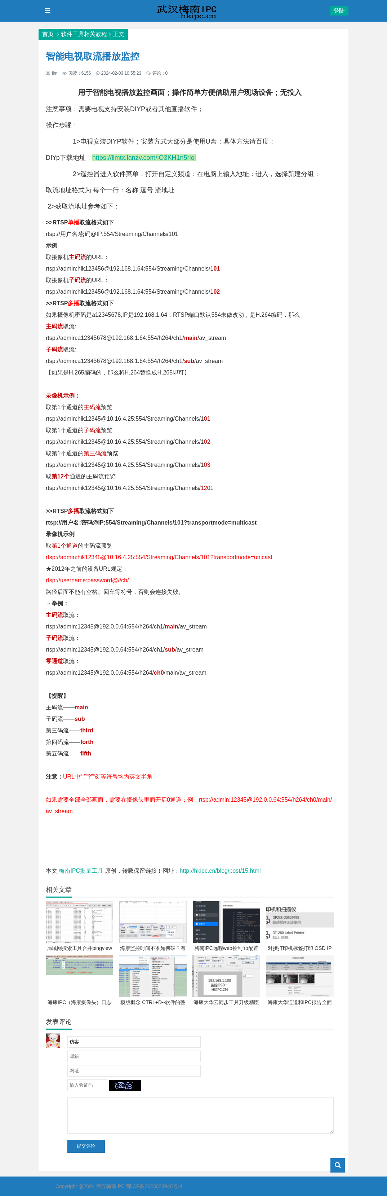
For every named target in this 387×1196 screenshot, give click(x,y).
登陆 (339, 11)
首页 (48, 34)
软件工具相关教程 (84, 34)
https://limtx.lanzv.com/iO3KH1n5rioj (144, 157)
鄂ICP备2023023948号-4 (154, 1186)
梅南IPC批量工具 (81, 871)
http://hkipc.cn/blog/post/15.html (220, 871)
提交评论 (86, 1146)
